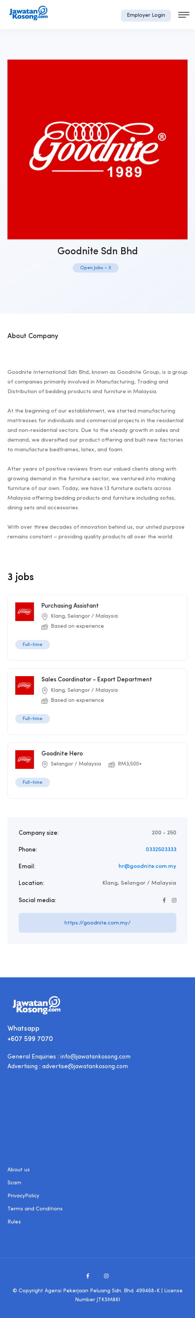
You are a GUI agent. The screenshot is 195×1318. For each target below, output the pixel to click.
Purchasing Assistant (70, 606)
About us (18, 1170)
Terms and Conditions (35, 1209)
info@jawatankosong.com (95, 1057)
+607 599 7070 (30, 1039)
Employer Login (146, 15)
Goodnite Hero (62, 754)
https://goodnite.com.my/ (98, 923)
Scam (14, 1183)
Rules (14, 1222)
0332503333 (161, 850)
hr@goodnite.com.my (147, 866)
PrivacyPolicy (23, 1196)
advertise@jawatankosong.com (85, 1067)
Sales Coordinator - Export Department (96, 680)
